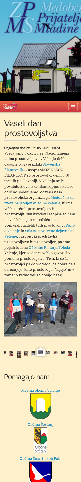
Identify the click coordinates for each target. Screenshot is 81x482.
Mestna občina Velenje (40, 403)
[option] (40, 309)
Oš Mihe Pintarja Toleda (49, 247)
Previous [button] (8, 309)
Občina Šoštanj (40, 437)
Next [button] (72, 309)
